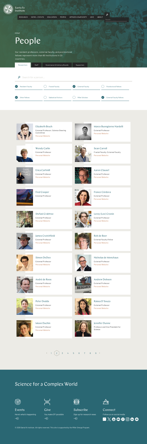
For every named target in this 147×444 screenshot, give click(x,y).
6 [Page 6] (79, 353)
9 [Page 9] (95, 353)
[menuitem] (23, 65)
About (122, 9)
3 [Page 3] (62, 353)
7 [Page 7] (84, 353)
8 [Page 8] (90, 353)
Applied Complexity (100, 9)
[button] (46, 9)
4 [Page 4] (67, 353)
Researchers (22, 65)
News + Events (60, 9)
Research (45, 9)
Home (17, 33)
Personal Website (42, 136)
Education (74, 9)
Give (114, 9)
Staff (36, 65)
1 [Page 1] (51, 353)
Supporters (80, 65)
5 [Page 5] (73, 353)
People (86, 9)
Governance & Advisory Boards (57, 65)
